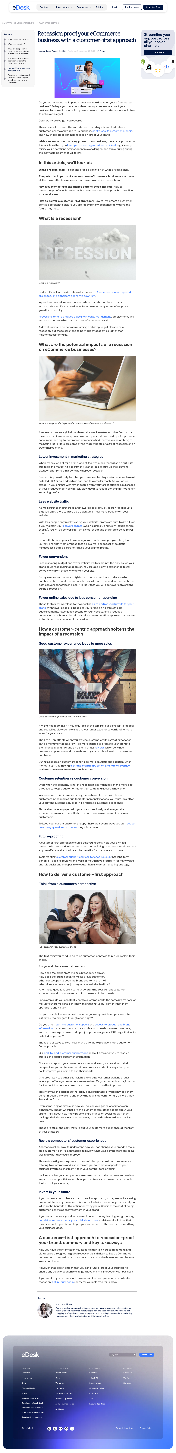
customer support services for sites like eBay (84, 857)
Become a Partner (64, 1393)
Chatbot (93, 1372)
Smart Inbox (95, 1383)
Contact (127, 1378)
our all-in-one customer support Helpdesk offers (68, 1220)
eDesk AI (93, 1378)
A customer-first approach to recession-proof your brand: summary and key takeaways (19, 79)
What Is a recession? (16, 44)
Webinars (59, 1383)
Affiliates (59, 1409)
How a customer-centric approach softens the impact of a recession (18, 60)
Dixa (24, 1383)
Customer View (96, 1388)
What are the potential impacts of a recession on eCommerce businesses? (19, 51)
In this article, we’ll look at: (18, 39)
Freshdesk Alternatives (33, 1412)
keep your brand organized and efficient (91, 145)
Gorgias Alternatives (32, 1417)
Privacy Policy (146, 1428)
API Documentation (64, 1404)
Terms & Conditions (124, 1428)
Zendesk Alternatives (32, 1407)
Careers (127, 1383)
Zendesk (26, 1372)
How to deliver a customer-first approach (19, 69)
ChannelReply (28, 1388)
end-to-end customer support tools (66, 1053)
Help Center (61, 1372)
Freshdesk (27, 1378)
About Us (127, 1372)
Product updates (63, 1398)
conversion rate (73, 526)
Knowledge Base (97, 1404)
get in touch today (63, 1282)
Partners (59, 1388)
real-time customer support (72, 1024)
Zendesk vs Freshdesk (32, 1403)
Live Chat (94, 1393)
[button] (115, 7)
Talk (91, 1398)
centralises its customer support (112, 131)
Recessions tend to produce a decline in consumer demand (75, 316)
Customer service (49, 22)
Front (24, 1393)
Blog (57, 1378)
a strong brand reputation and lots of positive (100, 765)
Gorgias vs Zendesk (31, 1398)
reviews (100, 747)
